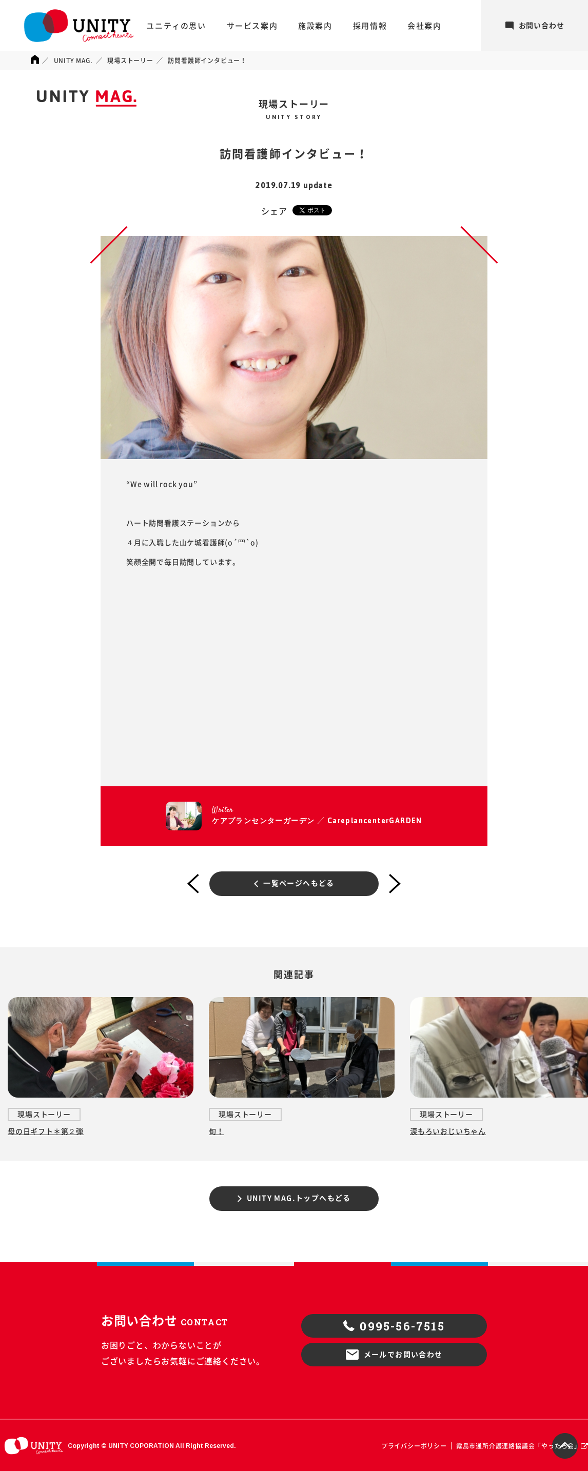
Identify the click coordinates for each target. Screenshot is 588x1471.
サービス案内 (252, 26)
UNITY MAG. (73, 60)
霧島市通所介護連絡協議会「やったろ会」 (518, 1446)
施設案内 (315, 26)
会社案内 (424, 26)
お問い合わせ (534, 26)
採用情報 (370, 26)
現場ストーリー (130, 60)
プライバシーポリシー (414, 1446)
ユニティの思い (176, 26)
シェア (274, 211)
